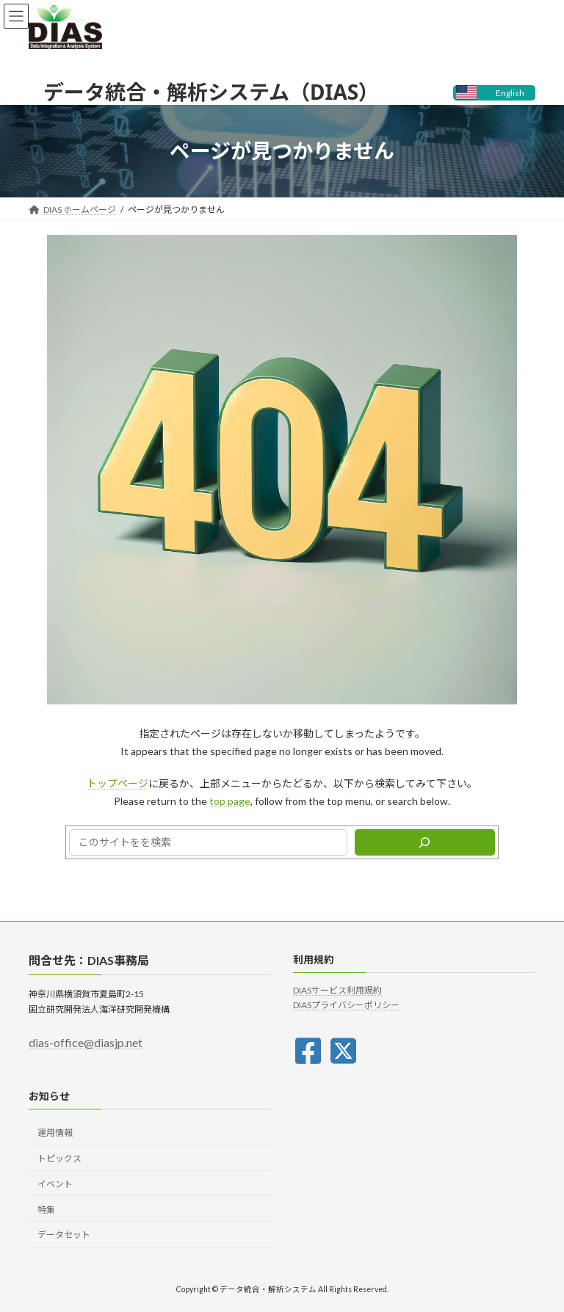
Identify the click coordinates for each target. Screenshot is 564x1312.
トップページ (117, 783)
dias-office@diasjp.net (85, 1042)
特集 (46, 1209)
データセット (63, 1234)
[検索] (425, 842)
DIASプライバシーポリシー (346, 1004)
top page (229, 801)
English (510, 92)
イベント (55, 1183)
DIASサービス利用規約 (337, 990)
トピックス (59, 1158)
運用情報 (55, 1132)
